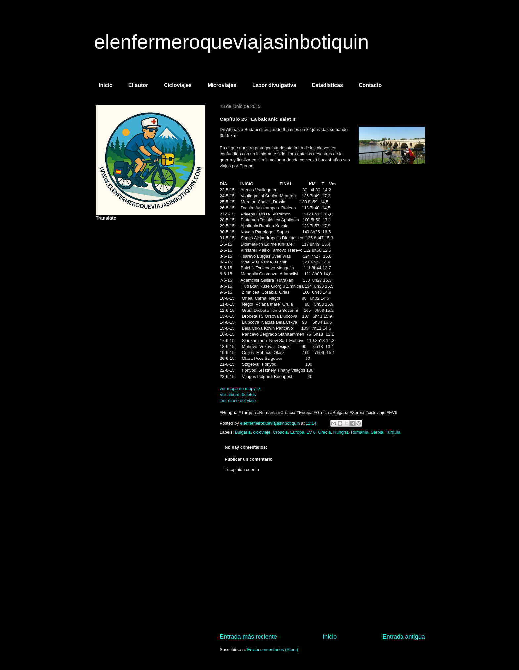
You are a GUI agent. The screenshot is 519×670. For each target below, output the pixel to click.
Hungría (341, 432)
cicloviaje (261, 432)
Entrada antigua (404, 636)
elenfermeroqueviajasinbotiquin (231, 42)
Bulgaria (243, 432)
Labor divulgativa (274, 85)
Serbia (377, 432)
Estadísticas (327, 85)
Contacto (370, 85)
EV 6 (311, 432)
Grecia (324, 432)
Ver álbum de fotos (238, 394)
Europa (297, 432)
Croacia (280, 432)
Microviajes (222, 85)
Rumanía (359, 432)
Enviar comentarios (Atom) (272, 649)
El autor (138, 85)
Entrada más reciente (248, 636)
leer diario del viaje (238, 400)
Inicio (106, 85)
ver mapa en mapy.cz (240, 388)
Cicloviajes (178, 85)
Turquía (393, 432)
